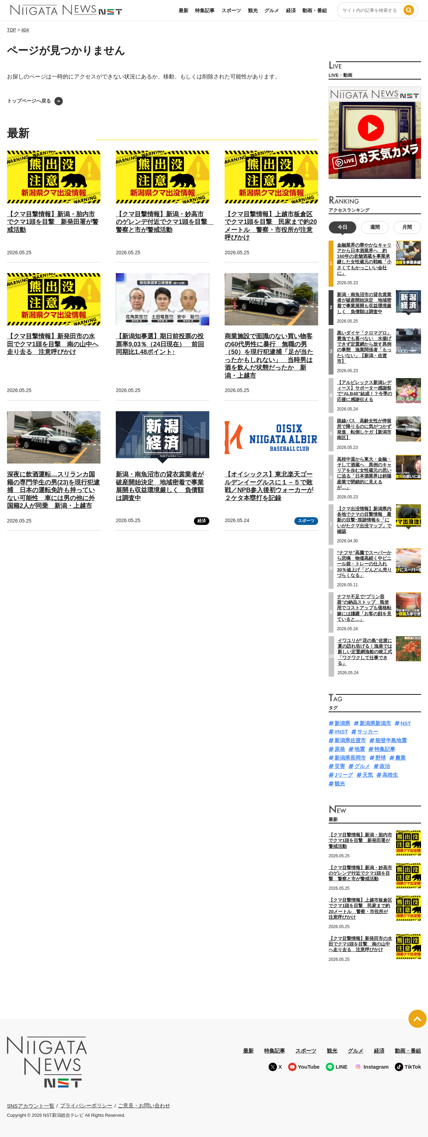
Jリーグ (344, 775)
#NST (341, 732)
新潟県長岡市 (350, 758)
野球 (380, 758)
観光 (253, 10)
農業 (400, 758)
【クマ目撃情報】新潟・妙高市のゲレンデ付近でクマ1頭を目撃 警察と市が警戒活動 (164, 222)
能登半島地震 (391, 740)
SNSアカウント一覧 (30, 1106)
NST (405, 723)
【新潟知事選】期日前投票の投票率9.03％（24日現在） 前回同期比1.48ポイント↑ (160, 344)
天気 (367, 775)
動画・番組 (314, 10)
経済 (291, 10)
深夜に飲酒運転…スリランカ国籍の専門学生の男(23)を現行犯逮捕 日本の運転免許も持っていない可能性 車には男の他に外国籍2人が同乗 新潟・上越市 (53, 490)
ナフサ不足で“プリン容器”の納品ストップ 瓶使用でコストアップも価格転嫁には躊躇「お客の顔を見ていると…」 (364, 608)
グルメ (271, 10)
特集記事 (205, 10)
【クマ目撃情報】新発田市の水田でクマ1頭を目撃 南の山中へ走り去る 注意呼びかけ (52, 344)
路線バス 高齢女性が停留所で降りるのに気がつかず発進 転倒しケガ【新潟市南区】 (364, 429)
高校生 (390, 775)
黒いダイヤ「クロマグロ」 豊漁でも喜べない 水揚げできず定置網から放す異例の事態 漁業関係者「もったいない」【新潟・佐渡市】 (364, 347)
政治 (385, 766)
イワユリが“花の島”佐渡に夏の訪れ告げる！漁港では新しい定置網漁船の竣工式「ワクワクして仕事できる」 (365, 652)
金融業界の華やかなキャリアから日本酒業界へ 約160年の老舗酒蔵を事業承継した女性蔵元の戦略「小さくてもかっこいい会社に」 (364, 259)
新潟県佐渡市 (350, 740)
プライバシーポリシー (86, 1105)
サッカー (367, 732)
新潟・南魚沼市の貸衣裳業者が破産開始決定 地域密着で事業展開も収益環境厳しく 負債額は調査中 (364, 303)
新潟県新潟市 (375, 723)
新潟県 (342, 723)
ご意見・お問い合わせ (144, 1105)
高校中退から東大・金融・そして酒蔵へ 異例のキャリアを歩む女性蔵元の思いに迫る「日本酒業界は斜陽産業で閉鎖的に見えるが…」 (364, 473)
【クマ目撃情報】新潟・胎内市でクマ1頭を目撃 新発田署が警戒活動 (52, 222)
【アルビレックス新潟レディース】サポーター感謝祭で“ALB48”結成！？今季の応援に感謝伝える (364, 391)
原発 (340, 749)
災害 (340, 766)
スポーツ (231, 10)
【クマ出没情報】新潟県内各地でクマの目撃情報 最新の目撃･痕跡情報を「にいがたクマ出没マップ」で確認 (364, 520)
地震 (359, 749)
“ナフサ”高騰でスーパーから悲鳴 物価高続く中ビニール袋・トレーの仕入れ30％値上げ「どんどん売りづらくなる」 (364, 564)
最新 (183, 10)
